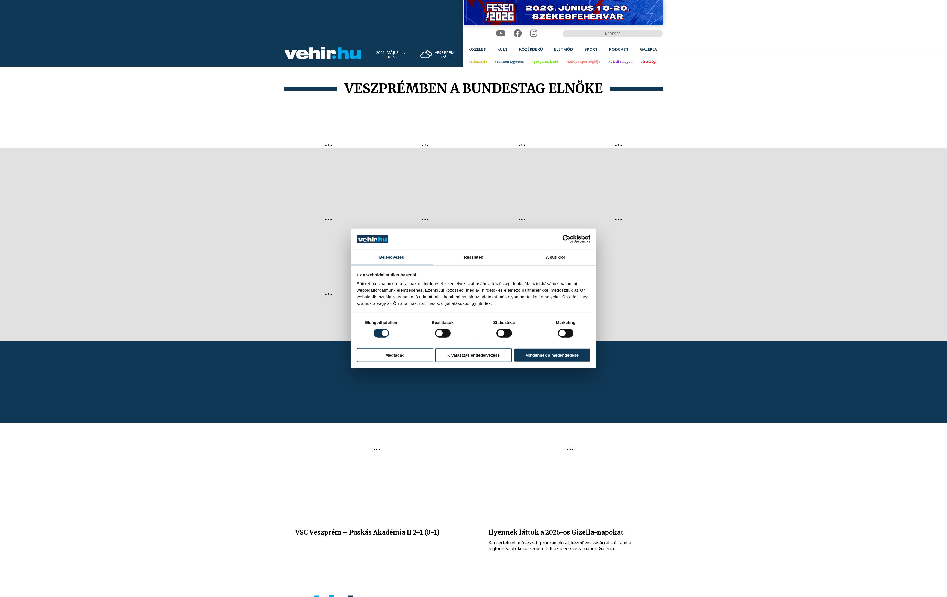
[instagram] (533, 33)
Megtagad (394, 355)
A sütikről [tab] (555, 257)
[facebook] (518, 33)
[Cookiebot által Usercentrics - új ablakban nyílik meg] (566, 239)
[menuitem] (477, 49)
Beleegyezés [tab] (391, 257)
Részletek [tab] (473, 257)
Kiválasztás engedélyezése (473, 355)
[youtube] (500, 33)
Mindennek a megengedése (552, 355)
